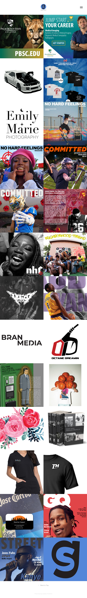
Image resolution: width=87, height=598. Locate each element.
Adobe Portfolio (47, 594)
